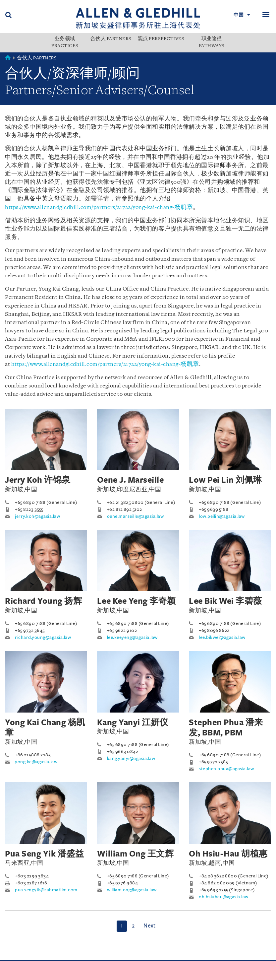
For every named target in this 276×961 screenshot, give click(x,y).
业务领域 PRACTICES (65, 42)
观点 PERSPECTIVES (161, 39)
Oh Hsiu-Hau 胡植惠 (228, 854)
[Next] (149, 926)
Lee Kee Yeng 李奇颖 (136, 601)
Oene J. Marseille (130, 480)
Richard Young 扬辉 (43, 601)
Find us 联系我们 (84, 958)
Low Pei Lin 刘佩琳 (225, 480)
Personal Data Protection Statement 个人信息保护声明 (73, 951)
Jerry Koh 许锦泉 (38, 480)
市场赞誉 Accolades (80, 944)
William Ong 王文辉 (135, 854)
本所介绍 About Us (27, 944)
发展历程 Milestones (136, 944)
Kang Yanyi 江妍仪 (132, 722)
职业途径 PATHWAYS (212, 42)
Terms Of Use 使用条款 (32, 958)
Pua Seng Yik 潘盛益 (44, 854)
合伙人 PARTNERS (111, 39)
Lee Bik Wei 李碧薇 (225, 601)
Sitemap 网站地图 (130, 958)
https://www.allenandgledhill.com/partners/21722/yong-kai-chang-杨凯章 (99, 207)
